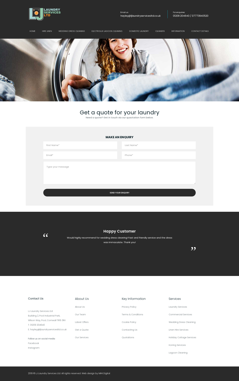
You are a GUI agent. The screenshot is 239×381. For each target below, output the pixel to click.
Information (178, 31)
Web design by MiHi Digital (96, 373)
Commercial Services (180, 314)
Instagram (33, 347)
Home (32, 31)
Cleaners (160, 31)
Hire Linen (47, 31)
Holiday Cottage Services (182, 337)
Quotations (128, 337)
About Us (80, 306)
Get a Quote (82, 329)
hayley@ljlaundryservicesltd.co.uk (140, 16)
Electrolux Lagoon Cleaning (107, 31)
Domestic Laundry (139, 31)
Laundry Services (178, 306)
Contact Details (200, 31)
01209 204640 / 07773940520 (190, 16)
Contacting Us (129, 329)
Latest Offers (82, 322)
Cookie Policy (129, 322)
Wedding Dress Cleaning (72, 31)
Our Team (80, 314)
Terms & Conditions (132, 314)
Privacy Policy (129, 306)
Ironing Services (177, 345)
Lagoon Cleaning (178, 352)
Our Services (82, 337)
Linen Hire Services (178, 329)
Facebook (33, 343)
